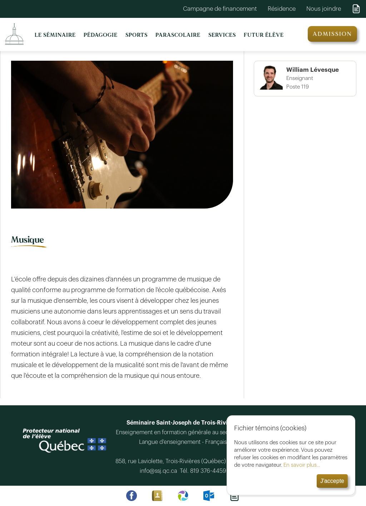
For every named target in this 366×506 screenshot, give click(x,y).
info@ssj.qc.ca (160, 471)
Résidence (282, 9)
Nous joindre (323, 9)
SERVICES (222, 35)
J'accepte (332, 481)
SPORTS (136, 35)
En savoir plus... (301, 465)
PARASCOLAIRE (178, 35)
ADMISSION (332, 33)
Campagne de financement (220, 9)
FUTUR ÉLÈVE (264, 35)
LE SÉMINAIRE (55, 35)
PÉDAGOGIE (101, 35)
